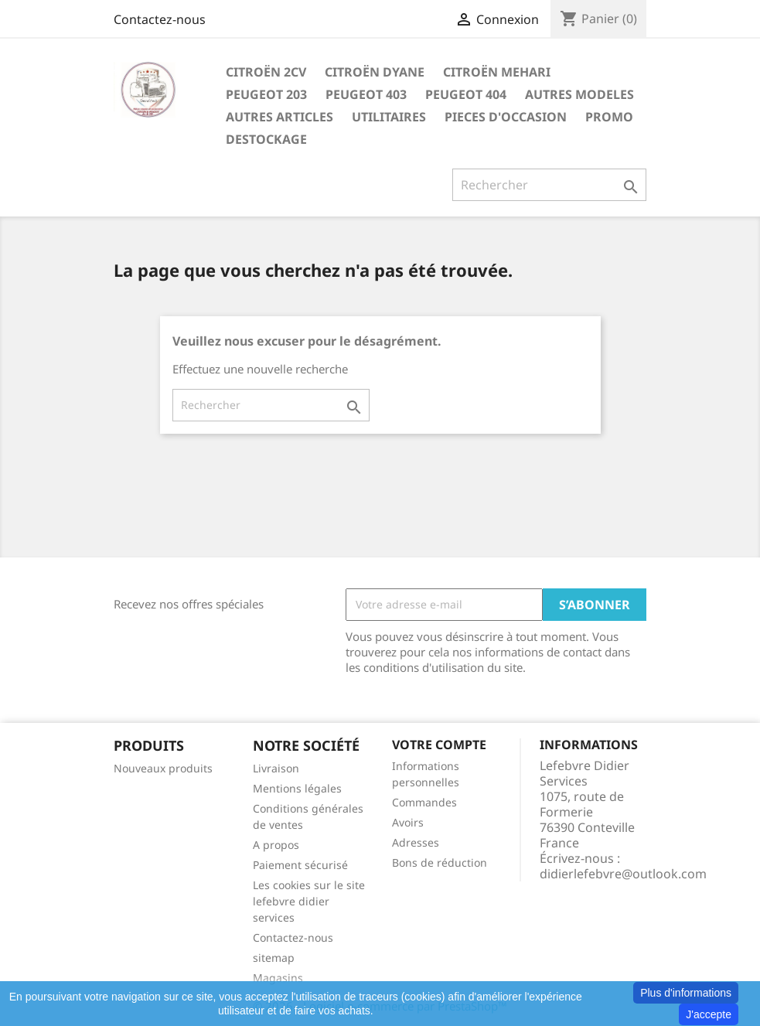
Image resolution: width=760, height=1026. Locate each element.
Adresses (415, 842)
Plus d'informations (685, 993)
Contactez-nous (160, 19)
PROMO (609, 116)
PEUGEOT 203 (266, 94)
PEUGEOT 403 (366, 94)
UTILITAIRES (389, 116)
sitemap (274, 957)
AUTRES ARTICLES (279, 116)
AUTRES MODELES (579, 94)
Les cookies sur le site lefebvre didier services (309, 901)
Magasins (278, 977)
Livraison (276, 768)
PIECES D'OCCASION (506, 116)
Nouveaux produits (163, 768)
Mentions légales (297, 788)
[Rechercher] (549, 185)
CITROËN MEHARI (496, 71)
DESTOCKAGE (266, 139)
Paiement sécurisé (300, 864)
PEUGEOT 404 (465, 94)
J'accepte (708, 1014)
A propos (276, 844)
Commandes (424, 802)
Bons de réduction (439, 862)
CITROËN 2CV (266, 71)
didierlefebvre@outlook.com (623, 873)
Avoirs (408, 822)
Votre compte (439, 744)
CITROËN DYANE (374, 71)
